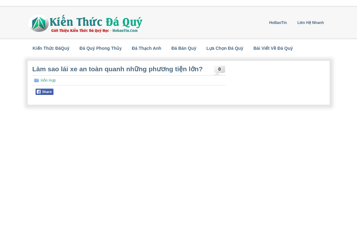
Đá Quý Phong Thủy (101, 48)
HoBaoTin (278, 22)
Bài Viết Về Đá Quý (273, 48)
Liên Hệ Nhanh (310, 22)
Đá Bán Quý (183, 48)
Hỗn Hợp (48, 80)
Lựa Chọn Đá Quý (224, 48)
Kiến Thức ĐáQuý (51, 48)
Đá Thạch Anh (146, 48)
